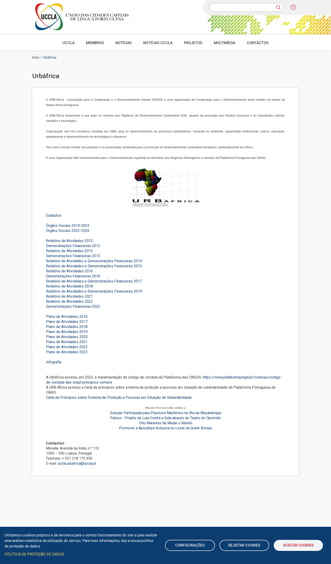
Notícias (123, 43)
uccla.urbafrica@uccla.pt (77, 463)
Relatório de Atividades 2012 (69, 241)
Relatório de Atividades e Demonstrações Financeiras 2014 (94, 261)
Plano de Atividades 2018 (67, 327)
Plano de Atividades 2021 (67, 342)
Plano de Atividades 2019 (67, 332)
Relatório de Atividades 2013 (69, 251)
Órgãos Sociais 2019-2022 (67, 225)
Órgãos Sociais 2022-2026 (67, 230)
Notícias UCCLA (157, 43)
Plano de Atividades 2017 (67, 321)
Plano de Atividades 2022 (67, 347)
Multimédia (224, 43)
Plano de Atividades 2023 (67, 352)
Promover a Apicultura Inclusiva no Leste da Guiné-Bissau (165, 428)
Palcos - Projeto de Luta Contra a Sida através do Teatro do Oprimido (165, 418)
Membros (95, 43)
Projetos (193, 43)
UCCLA (68, 43)
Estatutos (53, 215)
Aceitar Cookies (298, 545)
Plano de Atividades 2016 (67, 316)
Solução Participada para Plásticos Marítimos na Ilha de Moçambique (165, 413)
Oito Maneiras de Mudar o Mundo (165, 423)
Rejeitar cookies (244, 545)
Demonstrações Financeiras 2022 (73, 306)
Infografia (53, 362)
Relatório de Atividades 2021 (69, 296)
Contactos (257, 43)
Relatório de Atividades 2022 (69, 301)
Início (36, 57)
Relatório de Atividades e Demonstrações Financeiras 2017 (94, 281)
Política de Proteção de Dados (34, 554)
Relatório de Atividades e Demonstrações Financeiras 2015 (94, 266)
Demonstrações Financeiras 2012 (73, 246)
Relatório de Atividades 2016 (69, 271)
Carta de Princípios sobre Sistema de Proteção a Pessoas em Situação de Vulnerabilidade (119, 397)
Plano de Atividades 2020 (67, 337)
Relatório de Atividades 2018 (69, 286)
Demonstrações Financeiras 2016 (73, 276)
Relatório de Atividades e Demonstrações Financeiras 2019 (94, 291)
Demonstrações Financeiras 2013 (73, 256)
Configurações (190, 545)
